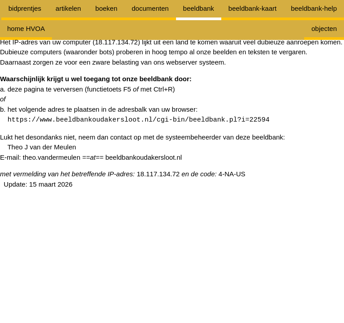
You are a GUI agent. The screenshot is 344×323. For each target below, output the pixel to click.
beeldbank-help (314, 8)
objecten (324, 28)
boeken (106, 8)
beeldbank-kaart (252, 8)
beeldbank (198, 8)
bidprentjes (25, 8)
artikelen (68, 8)
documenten (150, 8)
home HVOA (26, 28)
